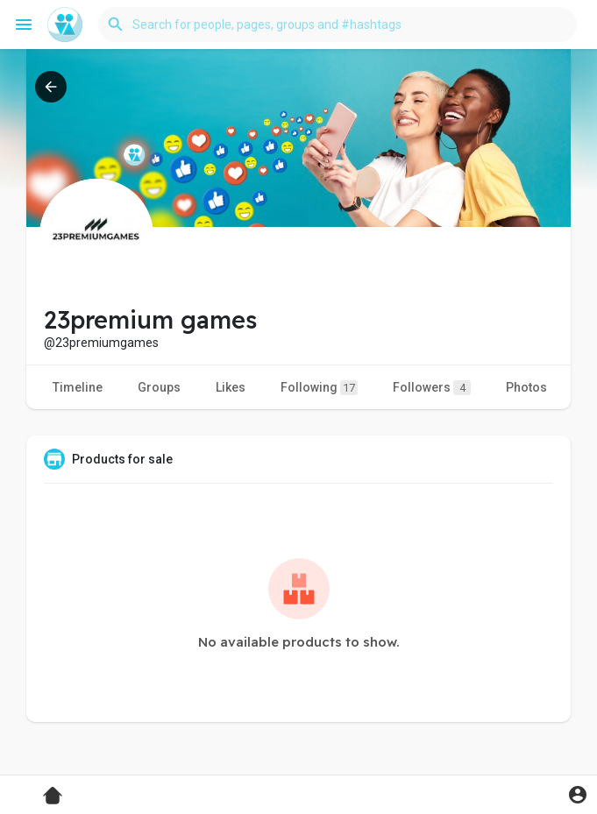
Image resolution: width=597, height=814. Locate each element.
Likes (230, 387)
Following (319, 387)
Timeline (78, 387)
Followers (432, 387)
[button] (337, 24)
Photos (526, 387)
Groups (159, 387)
